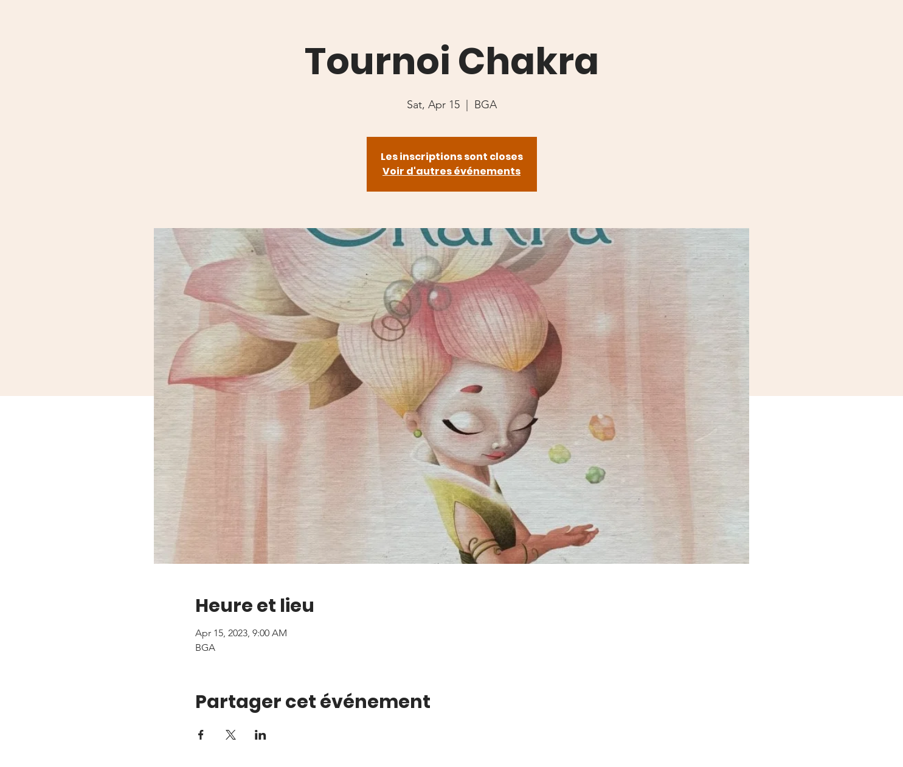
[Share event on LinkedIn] (260, 735)
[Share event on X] (231, 735)
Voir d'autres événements (451, 171)
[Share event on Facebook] (201, 735)
